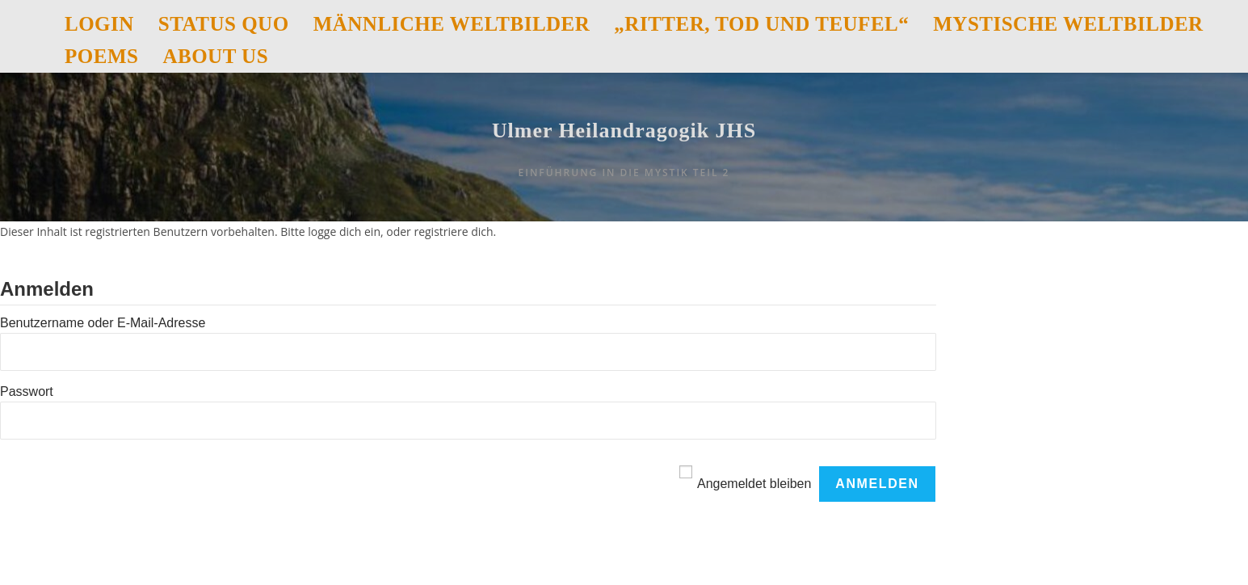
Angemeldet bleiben (754, 529)
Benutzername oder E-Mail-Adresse (102, 369)
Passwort (26, 437)
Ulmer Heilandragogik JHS (624, 153)
